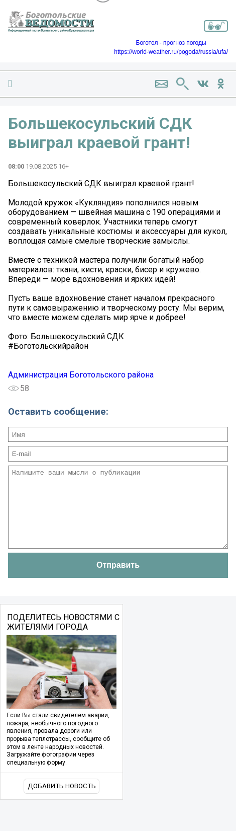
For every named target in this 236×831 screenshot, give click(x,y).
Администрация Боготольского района (81, 375)
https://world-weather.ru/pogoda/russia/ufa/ (171, 51)
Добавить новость (62, 801)
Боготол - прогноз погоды (171, 42)
